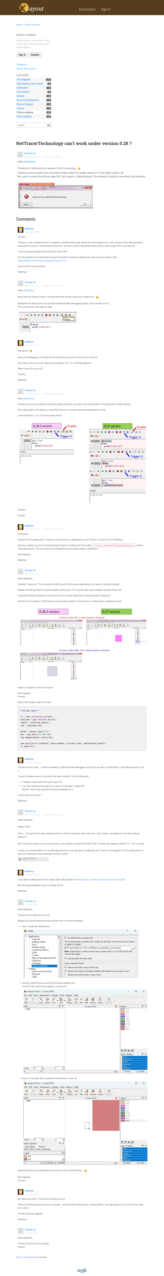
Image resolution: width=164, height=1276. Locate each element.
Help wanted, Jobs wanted (30, 83)
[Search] (49, 125)
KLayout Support (25, 104)
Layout (20, 108)
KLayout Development (28, 100)
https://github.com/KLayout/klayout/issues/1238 (99, 879)
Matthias (29, 228)
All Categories (23, 79)
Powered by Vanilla (82, 1270)
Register (35, 54)
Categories (22, 64)
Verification (22, 87)
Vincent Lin (30, 153)
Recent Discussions (26, 68)
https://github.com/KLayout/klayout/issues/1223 (42, 260)
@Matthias (30, 161)
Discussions (87, 9)
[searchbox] (34, 125)
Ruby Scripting (24, 116)
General (20, 96)
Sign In (105, 9)
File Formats (23, 92)
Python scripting (25, 112)
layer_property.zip (29, 858)
